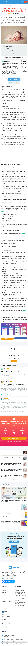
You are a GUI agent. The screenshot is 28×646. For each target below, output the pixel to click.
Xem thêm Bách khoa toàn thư (14, 528)
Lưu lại (7, 338)
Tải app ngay (14, 79)
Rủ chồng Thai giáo (7, 614)
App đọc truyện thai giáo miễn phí (20, 599)
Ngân (5, 398)
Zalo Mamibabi (7, 581)
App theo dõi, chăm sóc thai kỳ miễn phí (20, 593)
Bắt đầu (25, 1)
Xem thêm (14, 479)
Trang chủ (4, 590)
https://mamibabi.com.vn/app (15, 321)
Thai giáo (4, 592)
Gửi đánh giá (14, 361)
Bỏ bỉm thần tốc (6, 616)
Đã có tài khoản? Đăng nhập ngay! (14, 441)
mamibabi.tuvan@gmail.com (10, 641)
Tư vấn (3, 599)
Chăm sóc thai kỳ (5, 594)
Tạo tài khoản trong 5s (14, 438)
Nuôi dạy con (4, 596)
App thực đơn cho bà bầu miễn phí (20, 603)
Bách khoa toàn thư (7, 5)
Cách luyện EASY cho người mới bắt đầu (12, 53)
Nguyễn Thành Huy (7, 381)
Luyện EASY (15, 5)
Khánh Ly (6, 368)
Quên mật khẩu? (14, 443)
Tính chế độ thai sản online (19, 606)
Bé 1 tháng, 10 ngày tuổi (6, 399)
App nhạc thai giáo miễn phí (20, 596)
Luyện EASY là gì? (7, 48)
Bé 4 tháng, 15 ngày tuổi (6, 382)
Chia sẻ (21, 338)
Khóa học (4, 597)
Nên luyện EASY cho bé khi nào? (10, 50)
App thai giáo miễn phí (20, 590)
